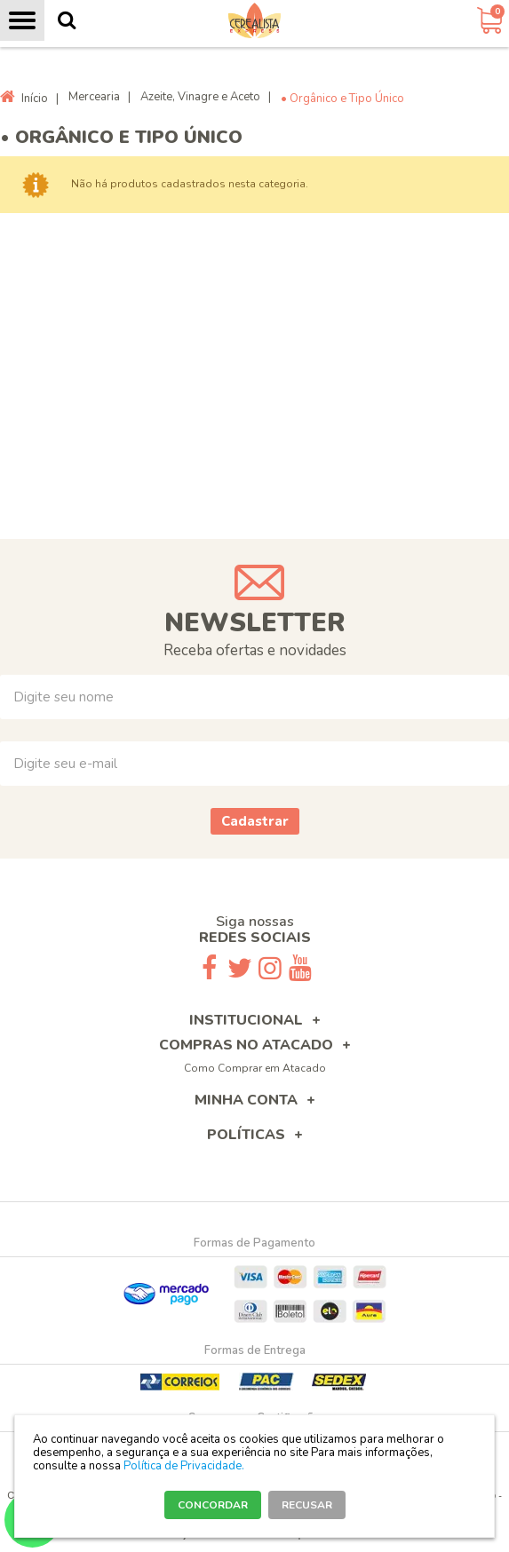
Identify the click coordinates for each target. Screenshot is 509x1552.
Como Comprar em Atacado (255, 1068)
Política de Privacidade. (183, 1466)
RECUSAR (307, 1505)
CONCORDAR (213, 1505)
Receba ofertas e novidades (254, 650)
